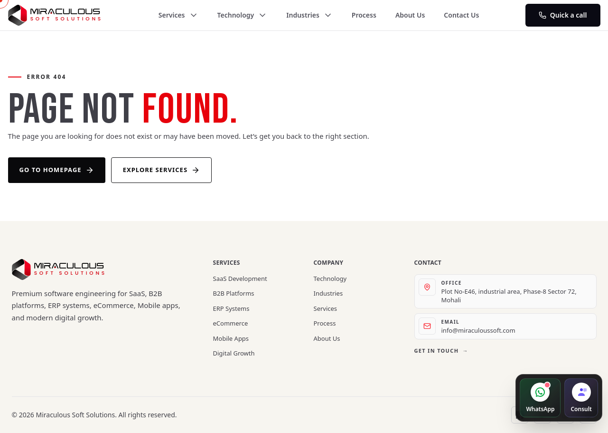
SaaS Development (240, 278)
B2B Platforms (233, 293)
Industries (309, 15)
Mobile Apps (231, 338)
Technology (242, 15)
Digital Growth (234, 353)
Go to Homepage (56, 169)
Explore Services (161, 169)
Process (364, 14)
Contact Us (461, 14)
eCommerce (230, 323)
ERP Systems (231, 308)
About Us (410, 14)
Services (178, 15)
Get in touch (441, 351)
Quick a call (563, 14)
